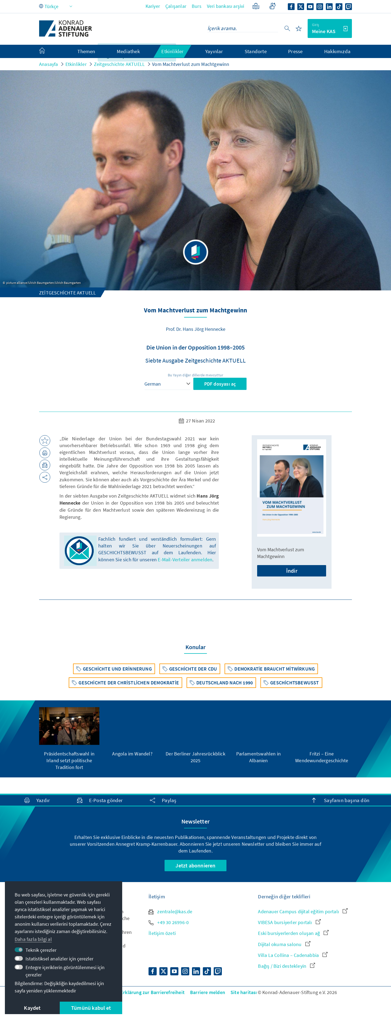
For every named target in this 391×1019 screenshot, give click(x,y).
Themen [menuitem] (86, 51)
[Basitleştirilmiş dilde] (256, 6)
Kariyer (153, 6)
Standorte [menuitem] (256, 51)
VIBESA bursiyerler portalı (289, 922)
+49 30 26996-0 (169, 922)
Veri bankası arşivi (225, 6)
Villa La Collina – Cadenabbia (292, 955)
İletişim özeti (162, 933)
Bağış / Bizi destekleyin (286, 966)
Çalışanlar (175, 6)
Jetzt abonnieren (195, 865)
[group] (69, 739)
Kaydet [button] (32, 1007)
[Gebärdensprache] (272, 6)
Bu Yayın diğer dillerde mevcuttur (195, 375)
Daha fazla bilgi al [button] (33, 939)
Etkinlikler (76, 64)
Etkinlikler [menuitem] (172, 51)
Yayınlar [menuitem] (214, 51)
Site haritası (244, 992)
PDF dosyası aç (220, 384)
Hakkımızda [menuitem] (337, 51)
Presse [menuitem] (295, 51)
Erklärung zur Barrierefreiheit (152, 992)
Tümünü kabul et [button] (91, 1007)
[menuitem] (47, 51)
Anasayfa (48, 64)
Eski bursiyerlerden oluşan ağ (293, 933)
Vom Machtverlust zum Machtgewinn (190, 64)
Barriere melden (207, 992)
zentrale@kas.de (170, 911)
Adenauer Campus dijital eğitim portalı (303, 911)
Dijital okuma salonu (284, 944)
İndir (291, 570)
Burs (196, 6)
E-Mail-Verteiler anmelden (185, 559)
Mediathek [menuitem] (128, 51)
